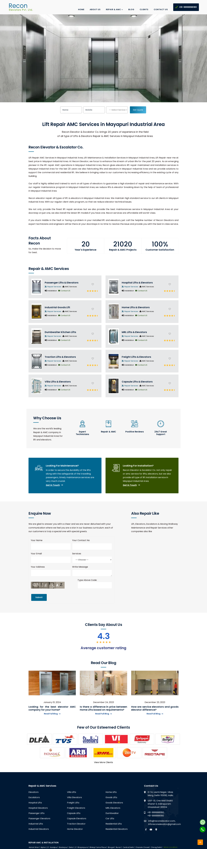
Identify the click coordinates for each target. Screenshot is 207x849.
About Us (95, 9)
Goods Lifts (111, 797)
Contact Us (161, 9)
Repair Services (53, 286)
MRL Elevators (113, 807)
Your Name (36, 540)
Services (76, 553)
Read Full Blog (52, 713)
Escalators (34, 797)
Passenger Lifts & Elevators (61, 282)
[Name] (51, 546)
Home (81, 9)
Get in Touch (54, 485)
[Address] (51, 573)
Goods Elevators (114, 802)
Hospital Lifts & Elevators (137, 282)
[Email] (51, 559)
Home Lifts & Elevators (136, 307)
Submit (39, 597)
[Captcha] (95, 585)
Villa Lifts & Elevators (58, 381)
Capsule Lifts (73, 813)
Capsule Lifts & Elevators (137, 381)
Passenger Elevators (39, 818)
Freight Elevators (76, 807)
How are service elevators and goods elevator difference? (154, 708)
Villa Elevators (74, 797)
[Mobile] (92, 546)
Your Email (36, 553)
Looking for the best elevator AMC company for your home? (52, 708)
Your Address (38, 566)
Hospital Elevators (38, 807)
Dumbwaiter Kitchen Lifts (60, 332)
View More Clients (103, 762)
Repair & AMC (114, 9)
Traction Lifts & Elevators (60, 357)
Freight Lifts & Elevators (136, 357)
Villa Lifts (71, 792)
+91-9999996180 (186, 7)
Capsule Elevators (76, 818)
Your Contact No (81, 540)
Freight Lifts (73, 802)
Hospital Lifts (35, 802)
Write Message (80, 566)
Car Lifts (110, 818)
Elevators (34, 792)
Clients (144, 9)
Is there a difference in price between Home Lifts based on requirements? (103, 708)
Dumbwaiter (112, 813)
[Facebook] (145, 829)
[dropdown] (117, 109)
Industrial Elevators (39, 829)
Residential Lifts (114, 823)
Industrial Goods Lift (57, 307)
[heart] (92, 284)
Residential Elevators (117, 829)
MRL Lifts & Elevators (134, 332)
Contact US (64, 290)
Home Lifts (111, 792)
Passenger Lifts (36, 813)
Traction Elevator (76, 823)
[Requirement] (92, 573)
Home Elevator (75, 829)
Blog (131, 9)
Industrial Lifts (36, 823)
